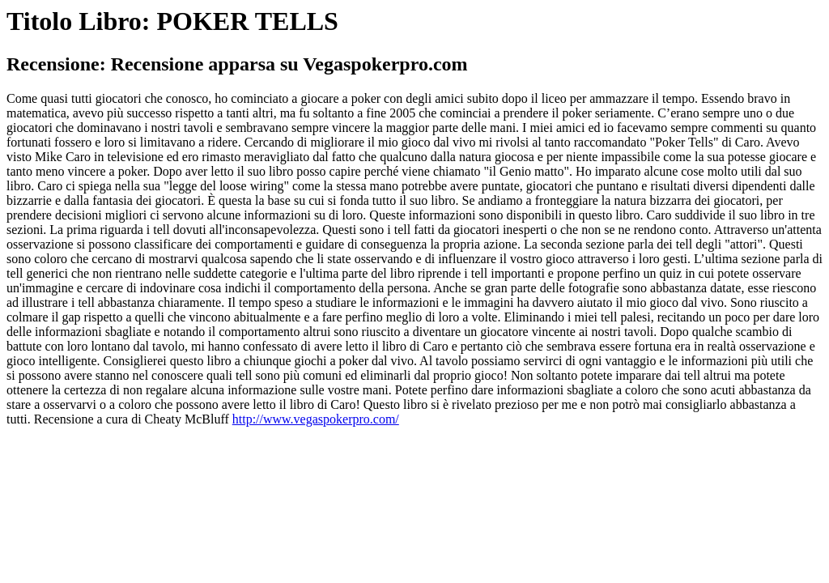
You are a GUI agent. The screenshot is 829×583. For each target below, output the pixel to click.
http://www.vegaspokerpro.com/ (315, 419)
